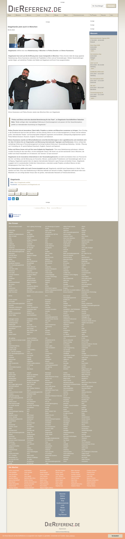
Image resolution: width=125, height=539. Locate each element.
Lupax (65, 365)
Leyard (47, 355)
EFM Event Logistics (51, 288)
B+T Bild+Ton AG (86, 253)
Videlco (29, 448)
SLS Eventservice (50, 426)
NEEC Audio (48, 388)
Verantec (65, 446)
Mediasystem (12, 378)
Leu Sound (30, 355)
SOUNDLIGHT (13, 430)
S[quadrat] (30, 436)
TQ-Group (11, 442)
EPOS (10, 296)
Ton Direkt (66, 440)
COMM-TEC (66, 272)
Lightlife (29, 359)
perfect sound (12, 401)
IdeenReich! (12, 328)
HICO (46, 322)
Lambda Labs (12, 347)
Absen (83, 226)
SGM (10, 423)
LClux (28, 351)
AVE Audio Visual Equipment (17, 249)
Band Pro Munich (68, 255)
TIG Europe (30, 440)
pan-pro (11, 399)
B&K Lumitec (49, 253)
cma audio (12, 272)
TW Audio (48, 444)
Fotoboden (85, 307)
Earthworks (85, 286)
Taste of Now (12, 438)
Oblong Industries (87, 392)
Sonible (65, 428)
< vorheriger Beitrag (40, 208)
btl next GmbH (86, 263)
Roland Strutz (28, 486)
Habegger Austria (14, 319)
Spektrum (48, 430)
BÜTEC (29, 265)
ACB (83, 228)
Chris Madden (13, 472)
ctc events (48, 278)
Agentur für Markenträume (16, 234)
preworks (66, 403)
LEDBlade (66, 353)
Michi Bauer (12, 482)
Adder (28, 232)
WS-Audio (84, 457)
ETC (46, 296)
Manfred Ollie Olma (29, 478)
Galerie (103, 15)
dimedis (65, 282)
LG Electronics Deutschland (89, 355)
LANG (28, 347)
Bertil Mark (43, 470)
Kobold (29, 344)
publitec (84, 407)
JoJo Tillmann (59, 476)
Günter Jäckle (59, 474)
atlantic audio (67, 242)
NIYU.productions (68, 390)
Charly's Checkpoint (50, 269)
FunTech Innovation (50, 309)
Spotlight (65, 430)
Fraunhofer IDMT (32, 309)
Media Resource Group (51, 376)
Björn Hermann (75, 470)
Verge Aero (85, 446)
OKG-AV (65, 394)
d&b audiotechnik (68, 278)
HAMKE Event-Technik (51, 319)
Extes (65, 301)
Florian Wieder (75, 472)
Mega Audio (66, 378)
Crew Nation (85, 276)
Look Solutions (49, 363)
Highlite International (87, 322)
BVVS (65, 265)
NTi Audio (48, 392)
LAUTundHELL (31, 349)
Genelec (47, 311)
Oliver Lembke (44, 482)
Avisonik (65, 249)
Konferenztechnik (80, 15)
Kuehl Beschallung (14, 346)
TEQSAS (84, 438)
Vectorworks (48, 446)
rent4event (66, 411)
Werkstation (66, 455)
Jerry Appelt (27, 476)
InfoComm (30, 332)
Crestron (65, 276)
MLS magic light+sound (15, 384)
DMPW (29, 284)
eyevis (83, 301)
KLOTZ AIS (85, 342)
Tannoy (47, 436)
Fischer (47, 305)
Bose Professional (32, 261)
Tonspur (84, 440)
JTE (46, 338)
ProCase (47, 405)
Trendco (29, 442)
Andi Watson (28, 470)
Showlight (66, 423)
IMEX (10, 330)
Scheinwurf (30, 419)
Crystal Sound (31, 278)
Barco (83, 255)
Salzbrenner (30, 417)
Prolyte (11, 407)
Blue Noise (12, 261)
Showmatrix (85, 423)
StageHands (12, 189)
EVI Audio (84, 299)
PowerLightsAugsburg (51, 403)
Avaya (65, 247)
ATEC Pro (30, 242)
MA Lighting (48, 367)
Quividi (47, 409)
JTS (64, 338)
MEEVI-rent (48, 378)
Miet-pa (84, 380)
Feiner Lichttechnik (87, 303)
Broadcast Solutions (14, 263)
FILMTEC (29, 305)
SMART (65, 426)
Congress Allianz (31, 274)
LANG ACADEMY (50, 347)
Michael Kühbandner (93, 480)
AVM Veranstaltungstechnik (16, 251)
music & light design (87, 386)
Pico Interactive (31, 401)
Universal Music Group (88, 444)
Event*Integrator (86, 297)
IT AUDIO (48, 334)
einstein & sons (13, 290)
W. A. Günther (13, 455)
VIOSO (65, 448)
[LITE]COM (30, 463)
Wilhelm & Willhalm (32, 457)
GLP (46, 313)
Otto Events (85, 396)
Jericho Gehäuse (32, 338)
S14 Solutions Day (95, 54)
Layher (84, 349)
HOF (83, 324)
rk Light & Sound (68, 413)
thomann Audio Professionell (17, 440)
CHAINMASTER (31, 269)
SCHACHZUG (86, 417)
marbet (65, 372)
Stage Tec (30, 432)
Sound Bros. (85, 428)
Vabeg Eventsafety (14, 446)
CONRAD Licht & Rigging (70, 274)
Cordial (29, 276)
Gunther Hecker (75, 474)
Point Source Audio (14, 403)
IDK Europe (30, 328)
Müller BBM (66, 386)
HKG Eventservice (50, 324)
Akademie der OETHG (51, 234)
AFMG (83, 232)
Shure (83, 424)
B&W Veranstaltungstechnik (71, 253)
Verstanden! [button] (115, 536)
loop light (65, 363)
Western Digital (86, 455)
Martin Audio (12, 374)
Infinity (10, 332)
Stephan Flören (75, 486)
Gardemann (85, 309)
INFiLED (84, 330)
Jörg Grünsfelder (76, 476)
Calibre (84, 265)
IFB (46, 328)
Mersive (47, 380)
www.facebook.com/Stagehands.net (29, 184)
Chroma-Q (12, 271)
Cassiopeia (66, 267)
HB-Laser (48, 321)
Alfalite (83, 234)
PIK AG (47, 401)
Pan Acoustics (86, 397)
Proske (47, 407)
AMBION (47, 236)
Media (67, 15)
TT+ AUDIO (12, 444)
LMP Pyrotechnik (13, 363)
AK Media (29, 234)
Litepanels (30, 361)
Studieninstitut (31, 434)
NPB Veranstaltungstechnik (34, 392)
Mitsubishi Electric (68, 382)
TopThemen (93, 15)
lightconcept (12, 359)
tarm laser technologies (70, 436)
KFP (10, 342)
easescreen (12, 288)
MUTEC (11, 388)
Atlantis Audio (85, 242)
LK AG (65, 361)
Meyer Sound (67, 380)
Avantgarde (48, 247)
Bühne (58, 15)
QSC (28, 409)
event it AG (85, 296)
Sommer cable (49, 428)
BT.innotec (66, 263)
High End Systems (68, 322)
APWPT (29, 238)
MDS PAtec (12, 376)
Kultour (29, 346)
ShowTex (66, 424)
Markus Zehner (86, 372)
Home (9, 15)
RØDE (83, 415)
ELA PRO (29, 290)
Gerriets (84, 311)
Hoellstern (66, 324)
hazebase (29, 321)
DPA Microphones (87, 284)
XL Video (29, 459)
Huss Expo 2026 (95, 45)
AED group (48, 232)
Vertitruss (11, 448)
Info (113, 15)
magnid (29, 372)
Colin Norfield (28, 472)
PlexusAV (84, 401)
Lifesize (29, 357)
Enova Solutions (68, 292)
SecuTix (29, 421)
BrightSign (85, 261)
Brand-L (65, 261)
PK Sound (66, 401)
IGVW (65, 328)
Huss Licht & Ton (31, 326)
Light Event (85, 357)
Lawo (46, 349)
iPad (62, 501)
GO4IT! (65, 313)
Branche (20, 15)
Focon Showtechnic (32, 307)
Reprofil (11, 413)
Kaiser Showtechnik (32, 340)
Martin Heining (28, 480)
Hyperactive (48, 326)
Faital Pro (48, 303)
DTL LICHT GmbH (68, 286)
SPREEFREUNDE (87, 430)
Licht (40, 15)
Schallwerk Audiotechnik (15, 419)
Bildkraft (47, 259)
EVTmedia (12, 301)
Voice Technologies (32, 451)
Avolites (47, 251)
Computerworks (86, 272)
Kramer (47, 344)
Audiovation (66, 245)
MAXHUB (48, 374)
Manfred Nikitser (13, 478)
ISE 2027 (92, 85)
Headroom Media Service (89, 321)
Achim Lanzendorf (14, 470)
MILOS (11, 382)
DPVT (10, 286)
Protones (65, 407)
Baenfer (47, 255)
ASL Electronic (67, 240)
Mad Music (30, 369)
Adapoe (84, 230)
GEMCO (29, 311)
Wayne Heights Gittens (46, 487)
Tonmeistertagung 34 (96, 92)
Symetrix (65, 434)
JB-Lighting (12, 338)
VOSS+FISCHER (14, 453)
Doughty (65, 284)
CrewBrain (12, 278)
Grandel (84, 313)
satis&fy (65, 417)
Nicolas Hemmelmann (30, 482)
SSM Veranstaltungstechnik (16, 432)
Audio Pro (84, 244)
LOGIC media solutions (33, 363)
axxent (65, 251)
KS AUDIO (66, 344)
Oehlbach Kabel (31, 394)
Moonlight (84, 384)
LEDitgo (84, 353)
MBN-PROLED (86, 374)
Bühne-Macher (32, 193)
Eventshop (30, 299)
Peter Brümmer (44, 484)
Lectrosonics (48, 353)
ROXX (65, 415)
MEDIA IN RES (31, 376)
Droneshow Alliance (32, 286)
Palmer (47, 397)
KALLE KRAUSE (68, 340)
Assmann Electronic (87, 240)
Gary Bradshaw (13, 474)
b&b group (12, 253)
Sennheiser (66, 421)
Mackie (84, 367)
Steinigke (84, 432)
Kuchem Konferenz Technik (89, 344)
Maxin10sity (66, 374)
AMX (10, 238)
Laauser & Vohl (86, 346)
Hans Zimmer (90, 474)
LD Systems (66, 351)
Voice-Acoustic (49, 451)
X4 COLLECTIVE (14, 459)
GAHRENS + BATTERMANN (71, 309)
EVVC (28, 301)
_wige (46, 463)
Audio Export (48, 244)
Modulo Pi (48, 384)
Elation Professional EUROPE (53, 290)
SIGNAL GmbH (13, 426)
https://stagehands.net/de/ (22, 182)
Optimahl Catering (14, 396)
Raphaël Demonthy (76, 484)
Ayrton (83, 251)
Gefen (10, 311)
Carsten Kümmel (91, 470)
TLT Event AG (49, 440)
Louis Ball (89, 476)
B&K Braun (30, 253)
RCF (28, 411)
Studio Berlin (48, 434)
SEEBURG (48, 421)
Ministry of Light (31, 382)
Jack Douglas (12, 476)
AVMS (28, 251)
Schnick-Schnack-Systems (52, 419)
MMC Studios (31, 384)
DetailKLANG (85, 280)
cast (83, 267)
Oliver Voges (59, 482)
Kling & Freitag (67, 342)
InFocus (47, 332)
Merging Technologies (33, 380)
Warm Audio (30, 455)
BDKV (28, 257)
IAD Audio (66, 326)
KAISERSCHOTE (50, 340)
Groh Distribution (31, 315)
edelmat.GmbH (31, 288)
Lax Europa (66, 349)
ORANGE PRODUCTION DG (53, 396)
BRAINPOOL (49, 261)
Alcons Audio (67, 234)
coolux (10, 276)
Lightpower (48, 359)
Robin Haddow (91, 484)
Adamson (66, 230)
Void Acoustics (67, 451)
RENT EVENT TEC (50, 411)
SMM (10, 428)
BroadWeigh (30, 263)
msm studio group (50, 386)
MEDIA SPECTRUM (69, 376)
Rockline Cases (13, 415)
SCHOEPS (66, 419)
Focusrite (47, 307)
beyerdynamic (86, 257)
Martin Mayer (59, 480)
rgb (28, 413)
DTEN (47, 286)
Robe (83, 413)
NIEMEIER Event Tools (51, 390)
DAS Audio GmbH (87, 278)
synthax (84, 434)
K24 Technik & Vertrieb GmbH (17, 340)
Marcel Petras (75, 478)
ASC (46, 240)
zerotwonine (30, 461)
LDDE (83, 351)
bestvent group (67, 257)
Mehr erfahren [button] (70, 536)
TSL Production (86, 442)
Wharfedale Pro (13, 457)
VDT (28, 446)
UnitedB (65, 444)
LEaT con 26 (94, 63)
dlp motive (11, 284)
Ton (49, 15)
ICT (83, 326)
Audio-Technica (49, 245)
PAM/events (66, 397)
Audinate (29, 244)
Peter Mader (59, 484)
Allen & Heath (12, 236)
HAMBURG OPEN (32, 319)
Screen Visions (86, 419)
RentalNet (84, 411)
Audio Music (66, 244)
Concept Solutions (14, 274)
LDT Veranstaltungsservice (16, 353)
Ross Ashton (43, 486)
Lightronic (66, 359)
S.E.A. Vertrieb (13, 417)
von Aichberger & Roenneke (89, 451)
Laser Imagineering (68, 347)
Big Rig (29, 259)
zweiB (10, 463)
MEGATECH (12, 380)
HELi (28, 322)
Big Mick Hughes (60, 470)
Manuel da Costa (60, 478)
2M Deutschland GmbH (15, 226)
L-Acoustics (66, 346)
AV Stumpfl (30, 247)
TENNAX (66, 438)
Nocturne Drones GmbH (15, 392)
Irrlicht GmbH (12, 334)
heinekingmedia (13, 322)
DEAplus (47, 280)
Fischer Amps (67, 305)
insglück (84, 332)
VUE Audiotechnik (68, 453)
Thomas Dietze (91, 486)
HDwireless (66, 321)
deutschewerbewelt (14, 282)
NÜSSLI (65, 392)
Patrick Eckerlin (91, 482)
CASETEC (48, 267)
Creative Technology (51, 276)
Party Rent (48, 399)
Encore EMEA (49, 292)
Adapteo (11, 232)
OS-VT (65, 396)
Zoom (65, 461)
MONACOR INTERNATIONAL (72, 384)
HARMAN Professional (69, 319)
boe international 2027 (97, 78)
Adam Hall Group (50, 230)
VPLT (28, 453)
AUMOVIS (12, 247)
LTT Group (30, 365)
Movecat (29, 386)
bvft (46, 265)
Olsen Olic (74, 482)
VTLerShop (48, 453)
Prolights (84, 405)
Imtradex (47, 330)
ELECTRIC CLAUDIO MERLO (72, 290)
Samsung (48, 417)
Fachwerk (29, 303)
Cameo (11, 267)
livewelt (47, 361)
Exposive (47, 301)
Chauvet (65, 269)
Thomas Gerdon (13, 487)
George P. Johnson (68, 311)
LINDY (10, 361)
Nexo (10, 390)
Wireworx (66, 457)
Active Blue (12, 230)
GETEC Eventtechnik (15, 313)
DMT (46, 284)
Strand (10, 434)
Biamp (10, 259)
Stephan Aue (59, 486)
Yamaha (47, 459)
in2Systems (66, 330)
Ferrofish (11, 305)
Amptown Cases (68, 236)
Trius (46, 442)
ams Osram (85, 236)
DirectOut (84, 282)
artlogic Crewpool (32, 240)
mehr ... (93, 51)
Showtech (48, 424)
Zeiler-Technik (86, 459)
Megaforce (85, 378)
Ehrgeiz (65, 288)
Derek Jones (59, 472)
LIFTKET (47, 357)
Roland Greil (12, 486)
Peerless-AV (85, 399)
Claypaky (29, 271)
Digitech (47, 282)
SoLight (29, 428)
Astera (10, 242)
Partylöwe (66, 399)
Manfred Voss (44, 478)
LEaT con (29, 353)
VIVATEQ (66, 449)
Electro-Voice (85, 290)
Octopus (11, 394)
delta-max (66, 280)
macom (11, 369)
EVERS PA (66, 299)
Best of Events (49, 257)
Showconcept (31, 423)
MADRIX (65, 369)
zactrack (65, 459)
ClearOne (66, 271)
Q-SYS (11, 409)
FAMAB (65, 303)
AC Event (66, 228)
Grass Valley (12, 315)
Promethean (30, 407)
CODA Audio (48, 272)
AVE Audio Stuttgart (87, 247)
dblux (10, 280)
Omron (84, 394)
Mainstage (48, 372)
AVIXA (83, 249)
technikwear (30, 438)
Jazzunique (85, 336)
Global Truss (30, 313)
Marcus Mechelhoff (14, 480)
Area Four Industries (69, 238)
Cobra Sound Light (32, 272)
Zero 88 (11, 461)
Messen (30, 15)
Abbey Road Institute (69, 226)
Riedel (47, 413)
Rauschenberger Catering (16, 411)
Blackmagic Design (87, 259)
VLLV (10, 451)
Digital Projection (31, 282)
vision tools (85, 448)
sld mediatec (30, 426)
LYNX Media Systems (15, 367)
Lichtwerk (11, 357)
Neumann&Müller (68, 388)
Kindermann (48, 342)
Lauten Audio (12, 349)
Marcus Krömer (91, 478)
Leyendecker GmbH (69, 355)
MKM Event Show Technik (89, 382)
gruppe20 (66, 315)
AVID (46, 249)
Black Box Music (68, 259)
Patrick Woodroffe (14, 484)
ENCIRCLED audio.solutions (35, 292)
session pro (85, 421)
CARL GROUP (31, 267)
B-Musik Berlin (13, 255)
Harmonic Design (86, 319)
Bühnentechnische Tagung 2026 (99, 38)
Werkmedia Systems (51, 455)
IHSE (83, 328)
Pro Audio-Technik (14, 405)
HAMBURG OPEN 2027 (97, 71)
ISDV (28, 334)
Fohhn (65, 307)
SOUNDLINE (30, 430)
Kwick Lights (48, 346)
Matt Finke (74, 480)
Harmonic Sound (13, 321)
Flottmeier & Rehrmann (15, 307)
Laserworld (85, 347)
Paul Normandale (29, 484)
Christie (84, 269)
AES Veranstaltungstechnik (71, 232)
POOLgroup (30, 403)
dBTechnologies (31, 280)
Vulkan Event (85, 453)
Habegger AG (85, 317)
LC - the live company (15, 351)
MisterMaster (49, 382)
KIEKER (29, 342)
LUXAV (84, 365)
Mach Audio (66, 367)
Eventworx (48, 299)
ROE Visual (30, 415)
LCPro (47, 351)
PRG (83, 403)
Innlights (65, 332)
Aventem (29, 249)
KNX (10, 344)
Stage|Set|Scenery (68, 432)
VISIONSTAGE (13, 449)
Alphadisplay (30, 236)
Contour (84, 274)
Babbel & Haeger (32, 255)
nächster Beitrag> (56, 208)
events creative (13, 299)
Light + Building (67, 357)
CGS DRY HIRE (13, 269)
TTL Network (30, 444)
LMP (83, 361)
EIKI (83, 288)
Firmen (18, 193)
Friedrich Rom (91, 472)
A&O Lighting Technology (34, 226)
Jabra (83, 334)
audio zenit (12, 245)
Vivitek (83, 449)
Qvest (65, 409)
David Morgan (44, 472)
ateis (46, 242)
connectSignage (49, 274)
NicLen (29, 390)
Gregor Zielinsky (44, 474)
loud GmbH (85, 363)
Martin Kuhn (43, 480)
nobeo (83, 390)
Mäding (47, 369)
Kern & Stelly (85, 340)
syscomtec (12, 436)
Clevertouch (85, 271)
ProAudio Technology (33, 405)
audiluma (11, 244)
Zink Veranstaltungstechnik (52, 461)
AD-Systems (30, 230)
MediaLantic (85, 376)
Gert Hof (26, 474)
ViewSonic (48, 448)
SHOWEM (48, 423)
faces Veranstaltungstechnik (17, 303)
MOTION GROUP (14, 386)
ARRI (83, 238)
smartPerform (85, 426)
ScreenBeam (12, 421)
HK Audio (29, 324)
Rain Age (84, 409)
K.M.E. (83, 338)
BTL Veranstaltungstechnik (16, 265)
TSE (64, 442)
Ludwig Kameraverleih (51, 365)
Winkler (47, 457)
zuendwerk (85, 461)
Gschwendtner (86, 315)
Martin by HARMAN (32, 374)
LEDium (11, 355)
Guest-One (66, 317)
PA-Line (29, 397)
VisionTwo (30, 449)
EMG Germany (13, 292)
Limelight (84, 359)
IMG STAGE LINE (32, 330)
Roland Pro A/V (49, 415)
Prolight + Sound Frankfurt (70, 405)
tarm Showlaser (86, 436)
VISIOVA (47, 449)
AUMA (83, 245)
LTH (10, 365)
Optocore (29, 396)
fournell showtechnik (14, 309)
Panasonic (30, 399)
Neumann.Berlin (86, 388)
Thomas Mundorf (29, 487)
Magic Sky (12, 372)
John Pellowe (44, 476)
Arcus (46, 238)
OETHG (47, 394)
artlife (10, 240)
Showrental (12, 424)
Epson (29, 296)
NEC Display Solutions (33, 388)
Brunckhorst (48, 263)
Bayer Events (12, 257)
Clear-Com (48, 271)
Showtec (29, 424)
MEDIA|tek (30, 378)
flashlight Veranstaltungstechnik (90, 305)
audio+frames (31, 245)
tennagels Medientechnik (52, 438)
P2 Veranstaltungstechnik (16, 397)
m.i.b (28, 367)
